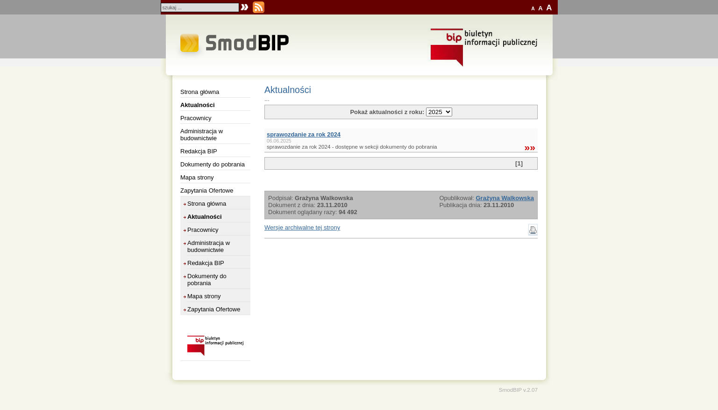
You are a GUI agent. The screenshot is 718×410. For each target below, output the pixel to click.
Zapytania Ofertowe (206, 190)
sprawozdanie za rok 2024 (304, 134)
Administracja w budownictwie (201, 135)
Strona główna (199, 91)
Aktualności (197, 104)
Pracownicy (195, 118)
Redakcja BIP (198, 151)
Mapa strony (197, 177)
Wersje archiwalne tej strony (302, 227)
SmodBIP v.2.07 (518, 390)
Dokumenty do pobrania (212, 164)
